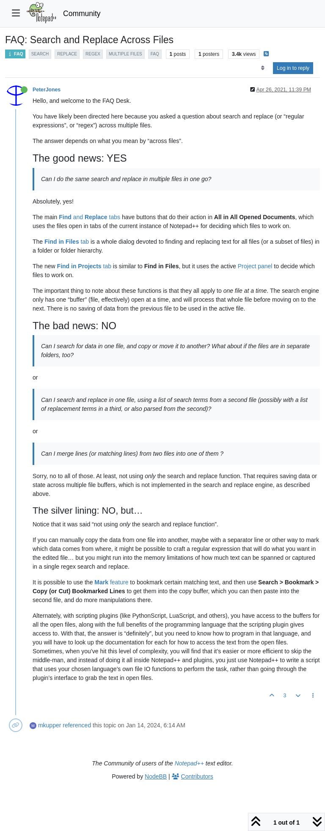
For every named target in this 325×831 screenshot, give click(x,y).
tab (66, 241)
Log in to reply (293, 68)
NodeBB (156, 776)
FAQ (15, 54)
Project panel (255, 266)
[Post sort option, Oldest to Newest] (263, 68)
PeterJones (47, 90)
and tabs (89, 217)
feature (111, 582)
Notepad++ (189, 763)
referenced (77, 725)
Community (82, 13)
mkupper (49, 725)
